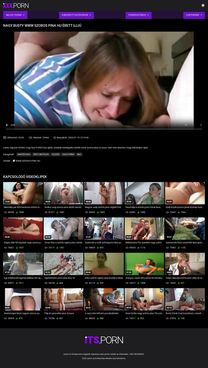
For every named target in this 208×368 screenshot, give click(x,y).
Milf (79, 154)
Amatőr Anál (24, 154)
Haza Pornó (68, 154)
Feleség (55, 154)
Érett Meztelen (41, 154)
